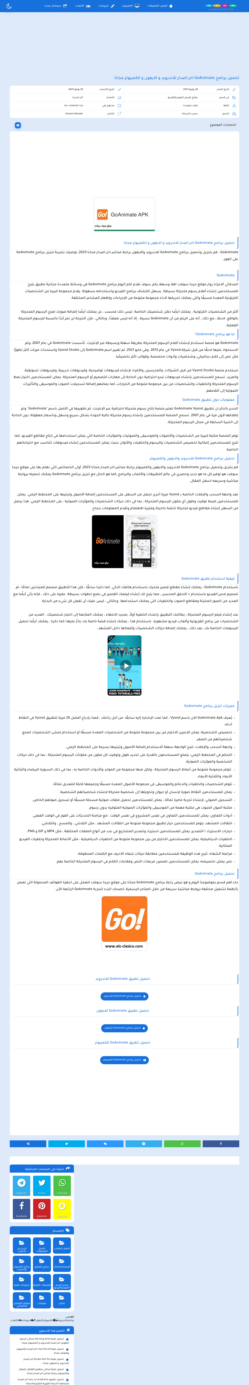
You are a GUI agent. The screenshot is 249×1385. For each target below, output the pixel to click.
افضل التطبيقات (160, 6)
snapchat (61, 136)
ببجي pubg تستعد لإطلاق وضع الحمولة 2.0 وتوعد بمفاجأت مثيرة (41, 312)
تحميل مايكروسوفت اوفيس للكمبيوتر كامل (42, 395)
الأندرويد (59, 241)
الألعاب (82, 6)
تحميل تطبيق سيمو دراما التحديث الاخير (44, 363)
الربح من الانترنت (20, 164)
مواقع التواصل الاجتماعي (20, 220)
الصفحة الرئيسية (167, 1351)
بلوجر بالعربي (124, 1374)
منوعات (40, 219)
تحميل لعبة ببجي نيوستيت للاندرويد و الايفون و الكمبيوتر (40, 386)
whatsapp (61, 113)
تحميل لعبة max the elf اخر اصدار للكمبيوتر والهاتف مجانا (42, 271)
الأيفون (36, 241)
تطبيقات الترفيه (40, 201)
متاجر (61, 219)
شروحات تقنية (20, 201)
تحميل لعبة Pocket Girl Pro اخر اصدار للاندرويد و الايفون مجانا (45, 282)
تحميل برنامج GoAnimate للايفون (158, 1189)
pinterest (40, 136)
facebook (19, 136)
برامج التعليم (40, 182)
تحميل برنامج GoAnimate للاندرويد (158, 1157)
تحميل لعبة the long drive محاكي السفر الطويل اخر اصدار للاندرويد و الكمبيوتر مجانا (43, 261)
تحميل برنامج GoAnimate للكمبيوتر (158, 1221)
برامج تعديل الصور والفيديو (195, 109)
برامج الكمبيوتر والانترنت (20, 184)
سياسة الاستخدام (100, 1351)
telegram (20, 113)
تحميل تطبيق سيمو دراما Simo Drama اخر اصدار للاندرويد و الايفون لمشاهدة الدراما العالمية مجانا (40, 324)
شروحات (106, 6)
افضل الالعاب (61, 164)
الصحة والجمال (61, 182)
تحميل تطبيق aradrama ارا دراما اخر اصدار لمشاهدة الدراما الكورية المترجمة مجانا (42, 302)
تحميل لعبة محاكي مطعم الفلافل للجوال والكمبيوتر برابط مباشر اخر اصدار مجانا (43, 292)
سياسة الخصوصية (133, 1351)
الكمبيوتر (130, 6)
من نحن (72, 1351)
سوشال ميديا (56, 6)
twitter (40, 113)
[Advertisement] (124, 48)
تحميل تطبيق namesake (53, 369)
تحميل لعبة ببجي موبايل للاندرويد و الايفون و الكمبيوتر (42, 376)
